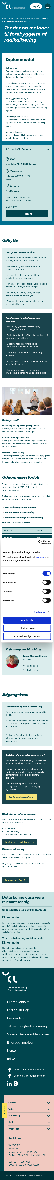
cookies (40, 557)
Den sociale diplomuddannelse (20, 507)
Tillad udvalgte (27, 628)
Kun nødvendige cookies (27, 636)
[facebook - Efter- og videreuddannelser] (9, 1077)
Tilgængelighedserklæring (27, 1026)
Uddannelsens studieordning (19, 512)
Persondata (16, 1018)
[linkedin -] (9, 1084)
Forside (4, 18)
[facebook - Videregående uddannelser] (9, 1071)
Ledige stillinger (19, 1010)
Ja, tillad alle (27, 620)
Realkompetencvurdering (21, 797)
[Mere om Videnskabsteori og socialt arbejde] (27, 949)
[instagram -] (16, 1084)
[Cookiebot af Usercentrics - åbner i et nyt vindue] (38, 542)
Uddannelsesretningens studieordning (24, 517)
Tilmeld (27, 213)
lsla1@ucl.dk (30, 669)
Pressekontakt (18, 1001)
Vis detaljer (39, 612)
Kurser (12, 1050)
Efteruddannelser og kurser (18, 18)
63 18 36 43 (30, 666)
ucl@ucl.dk (13, 1148)
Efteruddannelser (34, 18)
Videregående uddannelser (28, 1034)
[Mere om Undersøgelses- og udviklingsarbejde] (27, 923)
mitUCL (12, 1058)
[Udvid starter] (27, 149)
